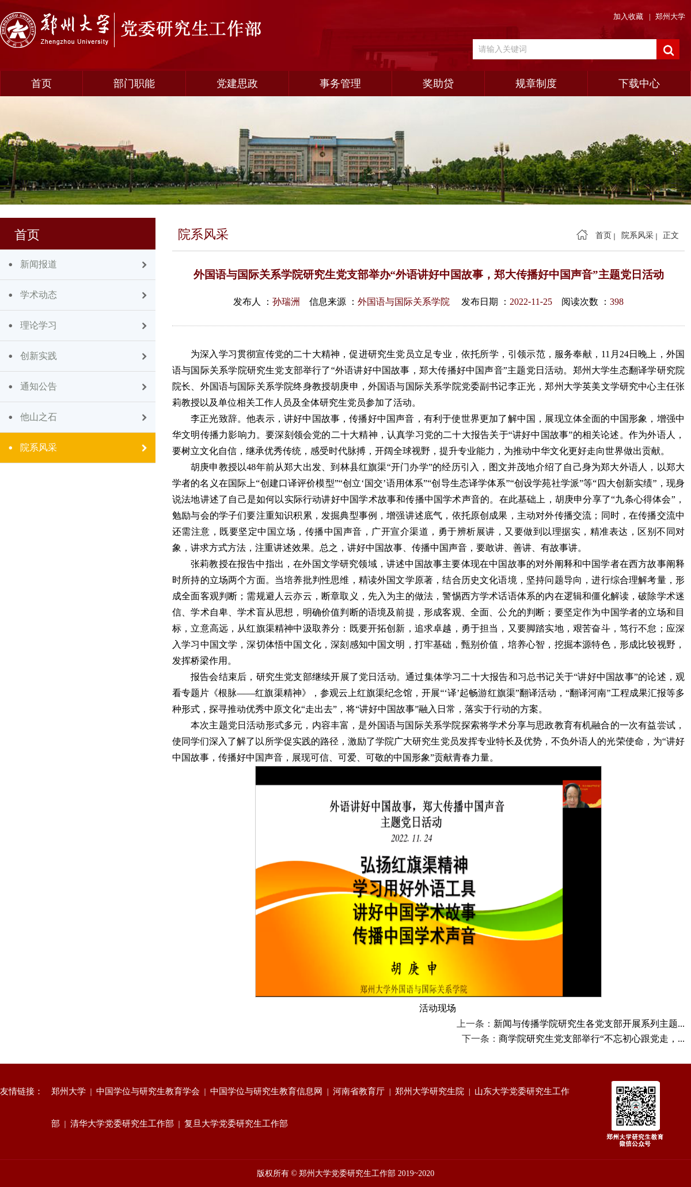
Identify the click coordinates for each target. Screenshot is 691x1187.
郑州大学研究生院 (432, 1091)
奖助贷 (438, 83)
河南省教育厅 (361, 1091)
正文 (671, 235)
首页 (41, 83)
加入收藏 (628, 16)
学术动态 (38, 295)
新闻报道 (38, 264)
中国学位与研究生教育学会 (150, 1091)
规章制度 (536, 83)
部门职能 (134, 83)
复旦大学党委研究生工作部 (238, 1123)
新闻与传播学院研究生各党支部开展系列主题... (589, 1024)
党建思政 (237, 83)
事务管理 (340, 83)
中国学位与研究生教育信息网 (268, 1091)
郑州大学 (670, 16)
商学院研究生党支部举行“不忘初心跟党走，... (592, 1039)
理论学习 (38, 325)
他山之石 (38, 417)
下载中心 (639, 83)
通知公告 (38, 386)
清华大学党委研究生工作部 (124, 1123)
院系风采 (38, 447)
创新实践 (38, 356)
